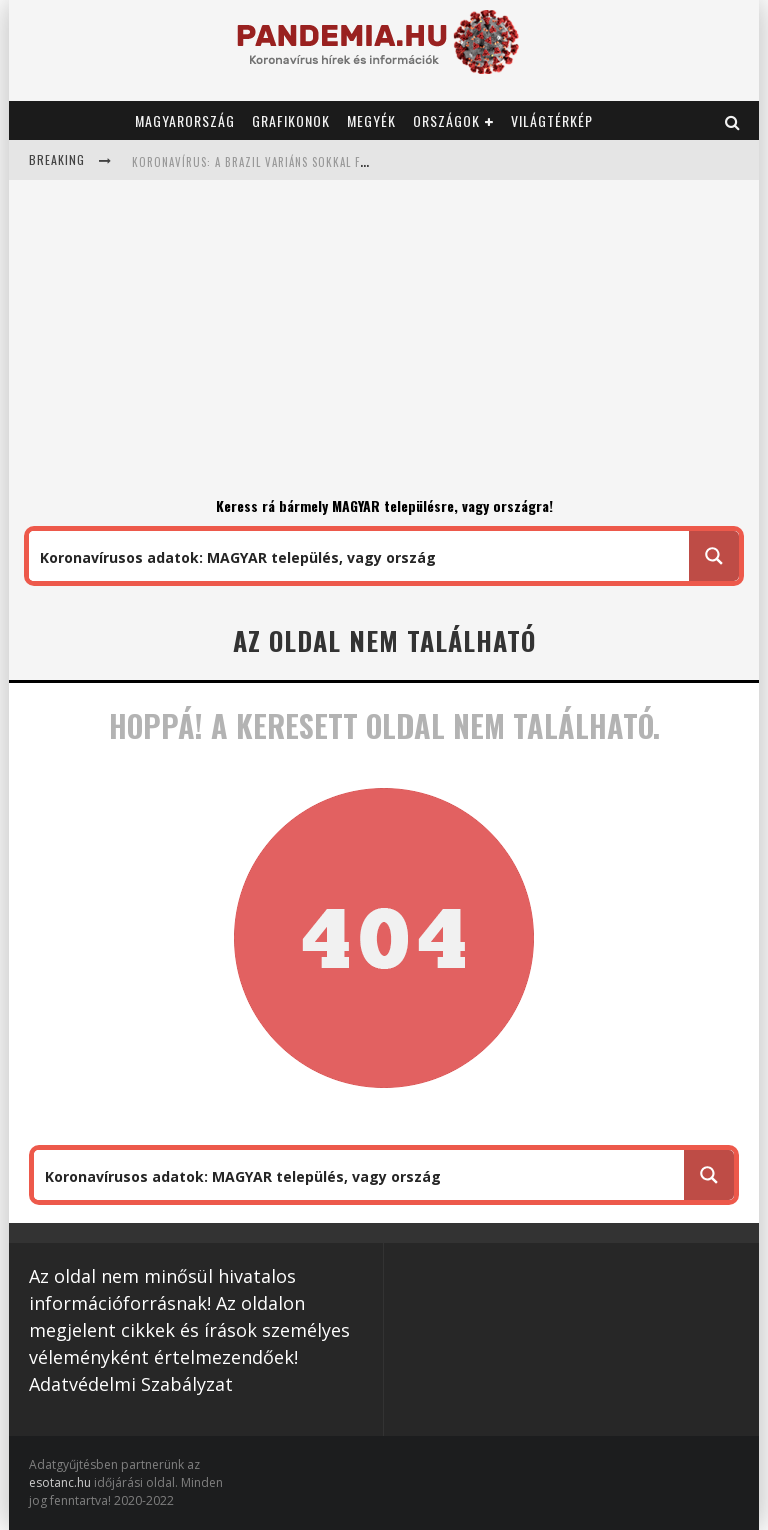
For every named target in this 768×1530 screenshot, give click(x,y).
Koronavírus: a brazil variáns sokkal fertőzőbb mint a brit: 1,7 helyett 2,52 (357, 162)
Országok (446, 120)
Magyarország (185, 120)
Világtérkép (552, 120)
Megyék (371, 120)
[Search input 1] (360, 556)
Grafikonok (291, 120)
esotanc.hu (61, 1482)
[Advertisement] (384, 345)
